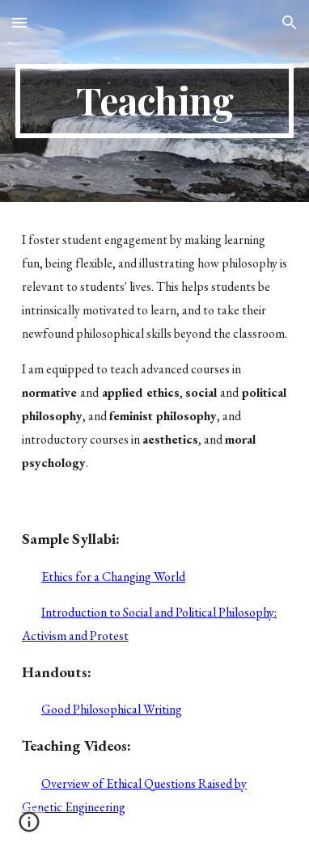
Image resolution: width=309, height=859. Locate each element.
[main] (154, 101)
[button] (19, 22)
